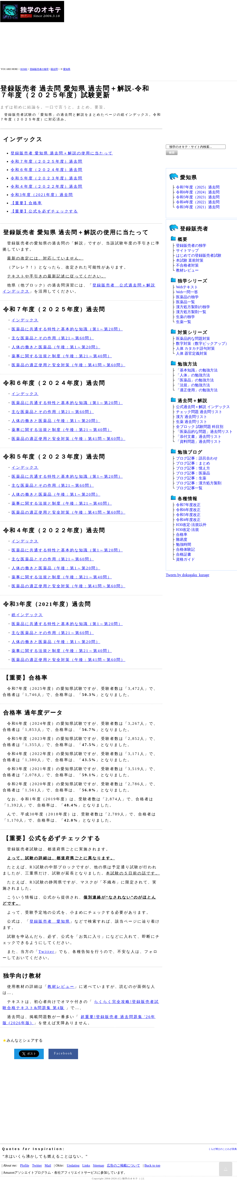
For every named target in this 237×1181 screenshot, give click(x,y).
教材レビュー (61, 987)
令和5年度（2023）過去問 (197, 197)
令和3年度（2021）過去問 (197, 207)
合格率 (181, 535)
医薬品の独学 (187, 297)
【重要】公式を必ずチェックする (44, 211)
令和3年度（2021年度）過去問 (42, 195)
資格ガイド (185, 559)
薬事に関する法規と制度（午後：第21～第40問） (62, 356)
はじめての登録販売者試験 (198, 255)
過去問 (54, 69)
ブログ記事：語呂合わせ (197, 458)
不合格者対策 (187, 265)
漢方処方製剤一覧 (191, 312)
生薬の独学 (185, 317)
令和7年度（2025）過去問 (197, 187)
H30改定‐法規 (187, 530)
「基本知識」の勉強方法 (197, 370)
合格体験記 (185, 549)
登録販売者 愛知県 (50, 921)
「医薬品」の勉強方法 (195, 380)
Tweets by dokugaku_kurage (187, 575)
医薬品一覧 (185, 302)
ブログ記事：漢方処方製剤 (198, 483)
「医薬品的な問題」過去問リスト (204, 432)
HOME (23, 69)
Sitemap (98, 1165)
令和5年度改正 (188, 515)
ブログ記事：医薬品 (193, 473)
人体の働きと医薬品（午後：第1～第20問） (56, 347)
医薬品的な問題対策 (193, 339)
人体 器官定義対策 (191, 353)
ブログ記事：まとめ (193, 463)
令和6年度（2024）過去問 (197, 192)
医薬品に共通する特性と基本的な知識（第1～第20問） (67, 329)
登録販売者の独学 (39, 69)
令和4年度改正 (188, 520)
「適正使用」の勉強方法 (197, 390)
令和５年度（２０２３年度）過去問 (47, 178)
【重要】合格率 (26, 203)
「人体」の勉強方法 (193, 375)
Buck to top (152, 1165)
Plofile (24, 1165)
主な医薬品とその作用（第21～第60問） (53, 338)
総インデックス (27, 615)
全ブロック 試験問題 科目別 (199, 427)
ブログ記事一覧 (189, 488)
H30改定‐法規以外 (191, 525)
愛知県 (66, 69)
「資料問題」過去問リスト (198, 441)
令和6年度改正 (188, 510)
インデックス (25, 320)
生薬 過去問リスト (191, 422)
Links (86, 1165)
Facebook (63, 1053)
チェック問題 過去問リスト (199, 412)
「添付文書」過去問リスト (198, 437)
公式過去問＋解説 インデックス (203, 407)
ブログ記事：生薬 (191, 478)
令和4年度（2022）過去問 (197, 202)
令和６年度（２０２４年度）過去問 (47, 170)
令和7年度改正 (188, 505)
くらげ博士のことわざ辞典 (222, 1149)
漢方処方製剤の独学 (193, 307)
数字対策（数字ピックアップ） (202, 343)
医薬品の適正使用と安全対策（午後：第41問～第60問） (68, 365)
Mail (48, 1165)
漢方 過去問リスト (191, 417)
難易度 (181, 539)
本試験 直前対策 (189, 260)
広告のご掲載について (123, 1165)
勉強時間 (183, 544)
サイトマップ (187, 250)
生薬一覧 (183, 322)
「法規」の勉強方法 (193, 385)
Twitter (46, 952)
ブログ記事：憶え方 (193, 468)
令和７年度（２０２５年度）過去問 (47, 161)
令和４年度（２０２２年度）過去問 (47, 186)
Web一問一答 (187, 292)
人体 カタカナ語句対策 (195, 348)
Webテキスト (187, 287)
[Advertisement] (148, 34)
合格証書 (183, 554)
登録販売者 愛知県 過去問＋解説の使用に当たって (62, 153)
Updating (73, 1165)
